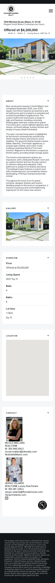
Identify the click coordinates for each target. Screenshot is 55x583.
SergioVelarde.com (15, 494)
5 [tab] (33, 77)
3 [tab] (27, 77)
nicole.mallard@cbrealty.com (21, 451)
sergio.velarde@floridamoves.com (24, 491)
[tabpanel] (27, 56)
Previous (3, 57)
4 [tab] (30, 77)
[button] (27, 365)
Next (52, 57)
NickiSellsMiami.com (16, 454)
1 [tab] (21, 77)
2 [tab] (24, 77)
